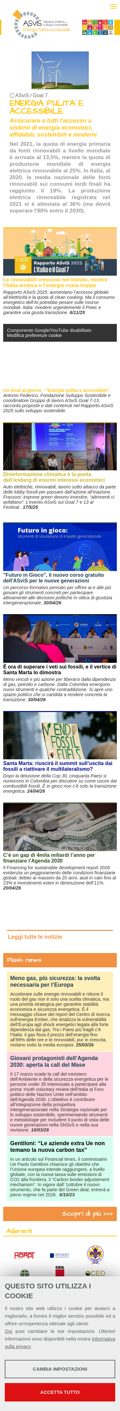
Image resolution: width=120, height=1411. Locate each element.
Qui (8, 1331)
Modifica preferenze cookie (34, 335)
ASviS (22, 95)
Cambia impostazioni (60, 1369)
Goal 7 (40, 95)
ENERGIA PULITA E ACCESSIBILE (46, 107)
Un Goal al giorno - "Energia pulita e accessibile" (56, 390)
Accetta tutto (60, 1392)
